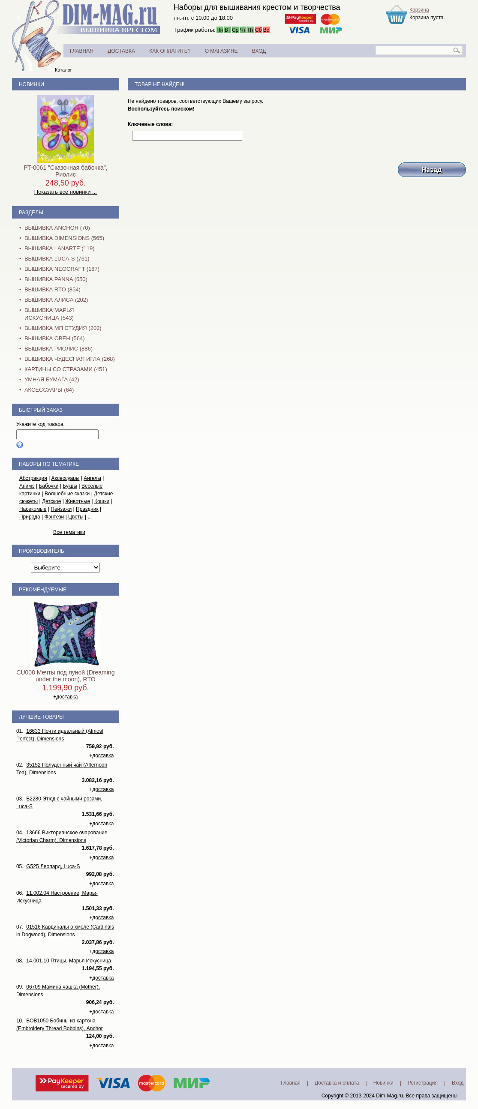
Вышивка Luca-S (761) (57, 258)
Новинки (31, 84)
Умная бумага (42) (51, 379)
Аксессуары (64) (49, 390)
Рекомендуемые (42, 590)
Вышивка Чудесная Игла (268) (69, 359)
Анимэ (27, 486)
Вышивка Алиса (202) (56, 300)
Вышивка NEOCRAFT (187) (61, 269)
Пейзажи (61, 509)
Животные (77, 501)
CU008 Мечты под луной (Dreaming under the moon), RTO (65, 676)
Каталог (63, 69)
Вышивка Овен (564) (54, 338)
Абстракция (33, 478)
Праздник (87, 509)
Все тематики (69, 532)
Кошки (101, 501)
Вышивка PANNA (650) (55, 279)
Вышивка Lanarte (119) (59, 248)
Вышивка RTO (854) (52, 289)
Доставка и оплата (337, 1083)
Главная (291, 1083)
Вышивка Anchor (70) (57, 228)
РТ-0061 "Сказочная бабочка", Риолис (65, 171)
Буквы (70, 486)
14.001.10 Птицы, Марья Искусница (68, 961)
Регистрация (423, 1083)
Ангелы (92, 478)
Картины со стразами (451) (65, 369)
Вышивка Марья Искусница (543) (49, 314)
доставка (67, 697)
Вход (457, 1083)
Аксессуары (65, 478)
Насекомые (33, 509)
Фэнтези (54, 517)
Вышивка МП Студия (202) (63, 328)
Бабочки (48, 486)
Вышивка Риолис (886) (58, 348)
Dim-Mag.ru (389, 1096)
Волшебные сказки (67, 494)
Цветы (76, 517)
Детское (51, 501)
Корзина (419, 10)
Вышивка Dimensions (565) (64, 238)
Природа (29, 517)
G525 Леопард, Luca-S (53, 866)
